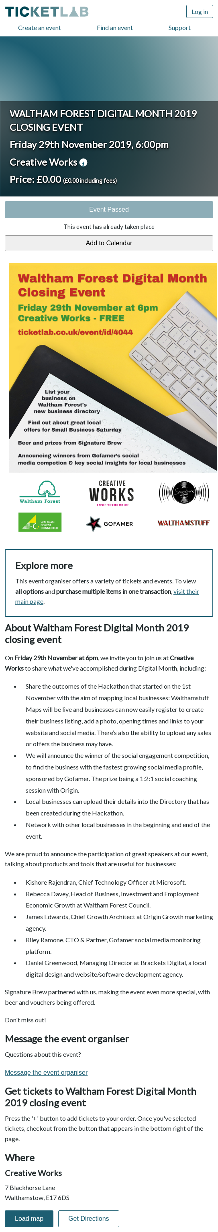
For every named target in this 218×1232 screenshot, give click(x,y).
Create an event (39, 27)
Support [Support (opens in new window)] (180, 27)
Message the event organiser (46, 1072)
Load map (29, 1218)
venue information (83, 162)
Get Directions (88, 1218)
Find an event (115, 27)
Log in (200, 11)
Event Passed (109, 209)
